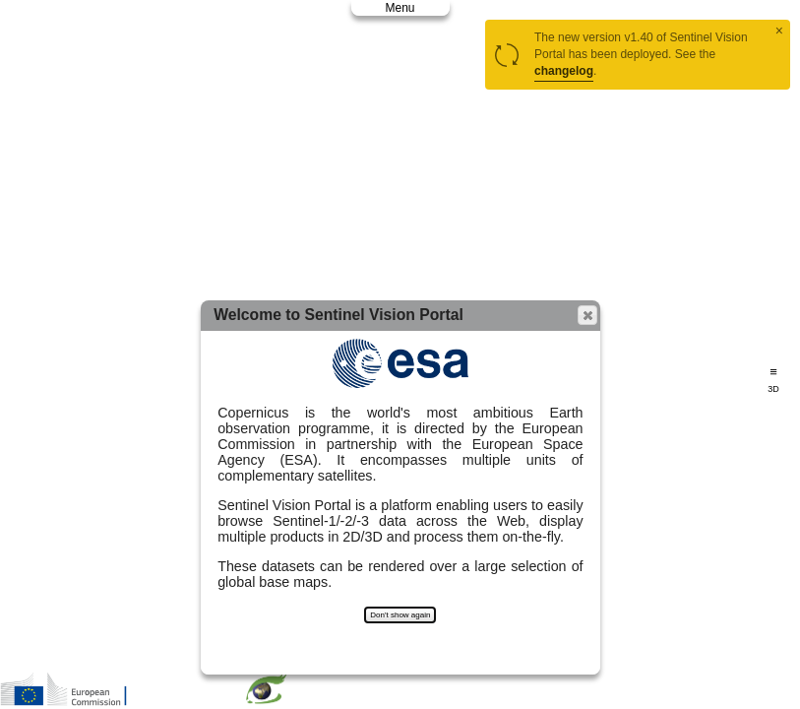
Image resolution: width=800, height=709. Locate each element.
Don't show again (400, 615)
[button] (587, 315)
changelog (563, 71)
